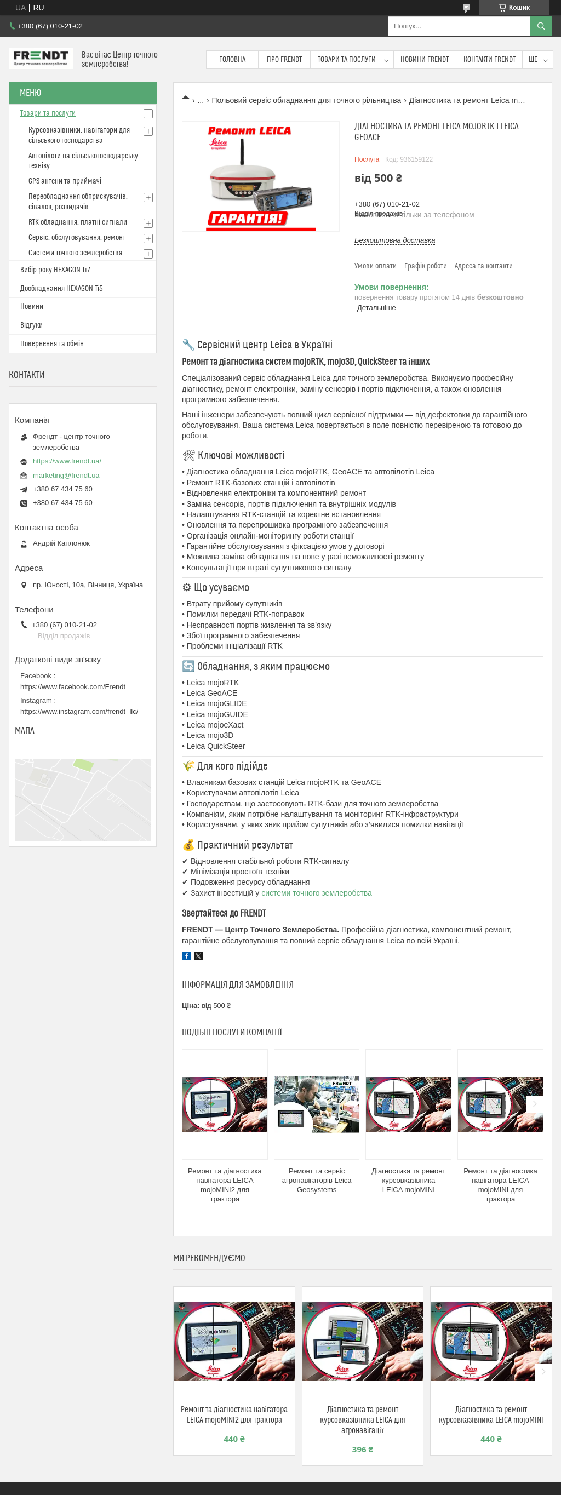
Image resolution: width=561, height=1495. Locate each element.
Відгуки (31, 325)
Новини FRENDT (424, 59)
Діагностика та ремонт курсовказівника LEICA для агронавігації (362, 1420)
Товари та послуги (347, 59)
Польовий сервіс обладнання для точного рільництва (307, 100)
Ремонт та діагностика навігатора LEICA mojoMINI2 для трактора (225, 1185)
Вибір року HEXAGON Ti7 (55, 270)
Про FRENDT (284, 59)
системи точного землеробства (316, 893)
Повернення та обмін (52, 344)
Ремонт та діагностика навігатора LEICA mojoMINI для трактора (500, 1185)
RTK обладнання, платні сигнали (77, 222)
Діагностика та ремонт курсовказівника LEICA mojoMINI (408, 1180)
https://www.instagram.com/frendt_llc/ (79, 711)
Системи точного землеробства (75, 253)
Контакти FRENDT (489, 59)
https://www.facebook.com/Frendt (72, 687)
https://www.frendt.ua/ (67, 461)
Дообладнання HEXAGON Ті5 (61, 288)
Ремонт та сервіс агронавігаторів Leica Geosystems (317, 1180)
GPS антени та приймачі (64, 181)
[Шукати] (541, 26)
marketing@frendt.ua (66, 475)
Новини (31, 306)
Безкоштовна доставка (394, 240)
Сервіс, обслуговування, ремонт (76, 237)
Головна (232, 59)
